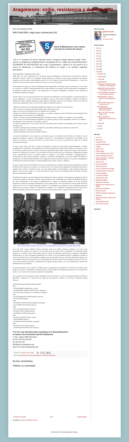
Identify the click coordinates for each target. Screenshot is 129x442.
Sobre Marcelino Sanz (102, 201)
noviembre (101, 76)
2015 (97, 61)
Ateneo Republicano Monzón (104, 156)
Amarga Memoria (23, 355)
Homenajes (45, 355)
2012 (97, 69)
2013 (97, 66)
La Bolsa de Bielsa (101, 173)
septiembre (101, 82)
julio (99, 126)
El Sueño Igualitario (101, 164)
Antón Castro (99, 149)
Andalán (98, 146)
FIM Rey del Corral (101, 166)
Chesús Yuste (100, 162)
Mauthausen (52, 355)
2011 (97, 72)
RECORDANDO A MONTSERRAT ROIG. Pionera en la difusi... (104, 108)
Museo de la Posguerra (103, 188)
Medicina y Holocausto (102, 182)
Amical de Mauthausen (35, 355)
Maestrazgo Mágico (101, 180)
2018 (97, 53)
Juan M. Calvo (109, 32)
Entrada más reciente (19, 417)
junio (99, 128)
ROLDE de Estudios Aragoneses (105, 193)
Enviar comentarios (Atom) (29, 420)
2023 (97, 48)
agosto (100, 123)
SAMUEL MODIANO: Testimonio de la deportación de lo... (106, 118)
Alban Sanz (99, 140)
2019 (97, 51)
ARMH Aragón (100, 151)
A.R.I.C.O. (99, 137)
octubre (100, 79)
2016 (97, 58)
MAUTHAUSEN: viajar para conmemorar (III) (105, 103)
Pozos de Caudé (101, 191)
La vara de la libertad (102, 175)
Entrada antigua (82, 417)
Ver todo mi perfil (108, 39)
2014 (97, 64)
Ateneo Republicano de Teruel (105, 153)
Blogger (75, 432)
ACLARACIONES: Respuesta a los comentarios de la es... (106, 93)
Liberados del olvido (102, 178)
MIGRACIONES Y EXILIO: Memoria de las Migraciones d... (106, 98)
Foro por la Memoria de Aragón (105, 168)
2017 (97, 56)
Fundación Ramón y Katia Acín (105, 171)
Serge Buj (99, 195)
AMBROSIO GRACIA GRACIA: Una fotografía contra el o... (106, 89)
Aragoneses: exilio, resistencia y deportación (63, 9)
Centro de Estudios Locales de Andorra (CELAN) (105, 158)
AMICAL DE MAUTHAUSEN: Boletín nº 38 (106, 113)
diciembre (101, 74)
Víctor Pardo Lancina (102, 204)
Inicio (51, 417)
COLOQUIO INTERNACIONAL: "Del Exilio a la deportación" (106, 84)
